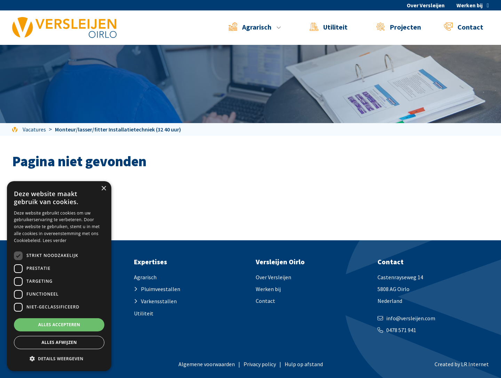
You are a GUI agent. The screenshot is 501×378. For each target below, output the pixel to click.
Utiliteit (143, 313)
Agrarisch (145, 277)
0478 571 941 (401, 330)
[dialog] (59, 276)
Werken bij (469, 5)
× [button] (103, 188)
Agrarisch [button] (251, 26)
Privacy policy (260, 364)
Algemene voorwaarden (206, 364)
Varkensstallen (159, 301)
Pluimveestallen (160, 288)
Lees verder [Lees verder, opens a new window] (55, 240)
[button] (59, 359)
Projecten (398, 26)
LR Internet (475, 364)
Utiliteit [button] (329, 26)
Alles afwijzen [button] (59, 342)
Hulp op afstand (304, 364)
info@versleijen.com (410, 318)
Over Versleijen (426, 5)
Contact (463, 26)
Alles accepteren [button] (59, 325)
